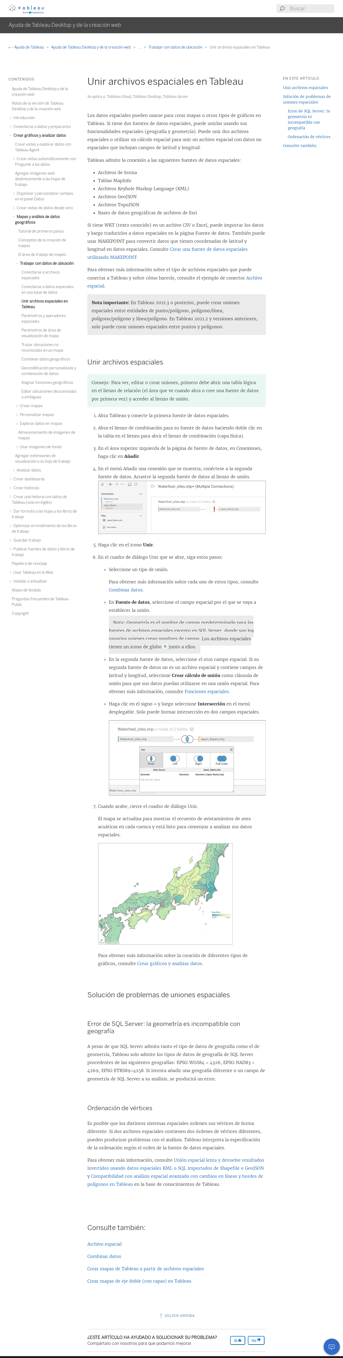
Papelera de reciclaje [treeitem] (29, 563)
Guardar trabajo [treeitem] (26, 540)
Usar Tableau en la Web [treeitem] (32, 572)
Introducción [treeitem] (23, 118)
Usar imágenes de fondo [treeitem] (40, 447)
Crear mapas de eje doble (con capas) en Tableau (139, 1281)
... (140, 47)
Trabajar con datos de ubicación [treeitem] (46, 263)
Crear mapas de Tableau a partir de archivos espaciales (145, 1268)
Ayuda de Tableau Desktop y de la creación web (91, 47)
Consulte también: (300, 145)
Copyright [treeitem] (20, 613)
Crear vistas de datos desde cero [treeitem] (44, 208)
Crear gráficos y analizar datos (169, 963)
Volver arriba (177, 1316)
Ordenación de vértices (309, 136)
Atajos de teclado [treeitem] (26, 590)
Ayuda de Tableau (27, 47)
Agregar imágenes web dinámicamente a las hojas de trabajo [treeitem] (40, 179)
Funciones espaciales (207, 691)
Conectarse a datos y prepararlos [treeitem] (41, 126)
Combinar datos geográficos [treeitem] (45, 359)
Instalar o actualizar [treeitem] (29, 581)
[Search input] (311, 8)
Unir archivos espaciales (305, 87)
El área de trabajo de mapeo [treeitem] (42, 254)
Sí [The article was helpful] (237, 1340)
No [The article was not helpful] (256, 1340)
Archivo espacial (104, 1244)
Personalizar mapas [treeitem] (36, 415)
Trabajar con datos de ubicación (175, 47)
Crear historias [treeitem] (25, 488)
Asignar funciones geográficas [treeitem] (47, 382)
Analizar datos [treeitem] (28, 470)
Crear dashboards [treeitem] (28, 479)
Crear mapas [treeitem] (30, 406)
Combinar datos (126, 589)
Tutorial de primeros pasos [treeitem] (41, 231)
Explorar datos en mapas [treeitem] (40, 423)
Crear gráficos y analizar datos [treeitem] (39, 135)
